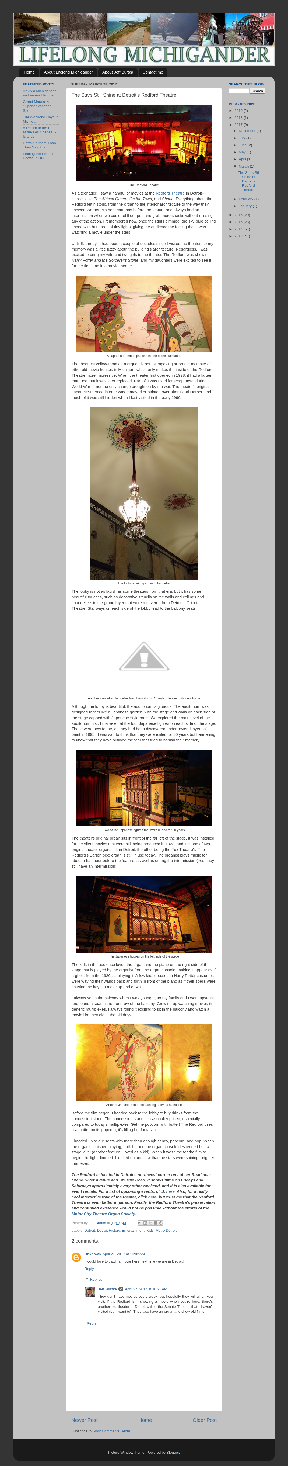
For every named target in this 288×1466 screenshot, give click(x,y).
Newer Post (84, 1420)
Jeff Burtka (107, 1289)
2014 (239, 229)
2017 (239, 125)
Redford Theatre (170, 193)
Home (29, 72)
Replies (96, 1279)
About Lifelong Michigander (68, 72)
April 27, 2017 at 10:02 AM (124, 1254)
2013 (239, 236)
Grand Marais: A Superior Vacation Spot (37, 106)
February (246, 199)
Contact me (153, 72)
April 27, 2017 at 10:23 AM (146, 1289)
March (244, 166)
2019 (239, 111)
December (248, 131)
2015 (239, 222)
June (243, 145)
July (242, 138)
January (246, 206)
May (243, 152)
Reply (89, 1269)
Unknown (93, 1254)
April (243, 159)
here (170, 1191)
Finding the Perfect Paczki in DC (38, 156)
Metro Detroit (166, 1230)
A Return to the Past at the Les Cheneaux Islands (40, 132)
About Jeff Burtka (117, 72)
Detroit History (108, 1230)
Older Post (205, 1420)
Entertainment (133, 1230)
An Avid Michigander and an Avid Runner (39, 93)
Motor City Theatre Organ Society (103, 1214)
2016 (239, 215)
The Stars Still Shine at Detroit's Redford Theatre (249, 181)
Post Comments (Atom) (112, 1431)
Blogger (173, 1452)
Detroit (89, 1230)
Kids (149, 1230)
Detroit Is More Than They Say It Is (39, 145)
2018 (239, 118)
